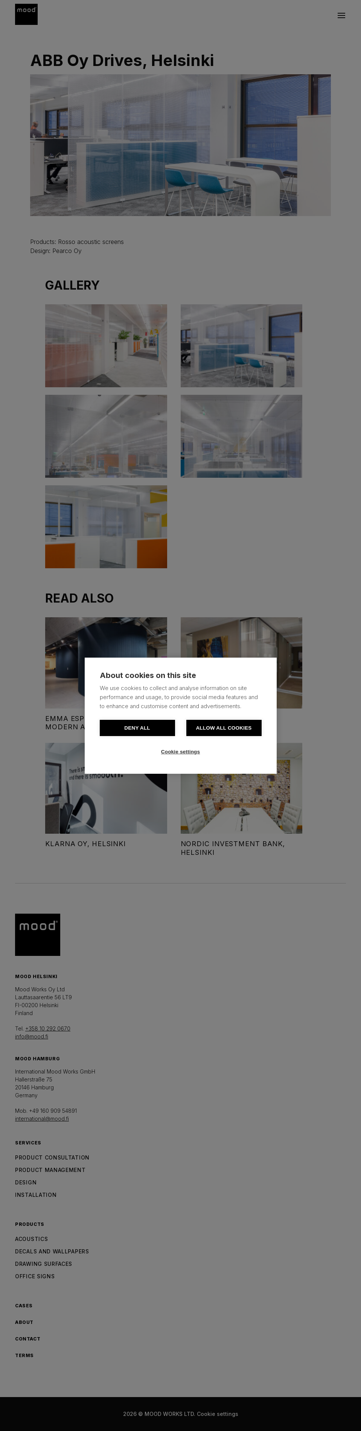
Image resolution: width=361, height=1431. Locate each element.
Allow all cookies (223, 728)
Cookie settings (180, 752)
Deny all (137, 728)
